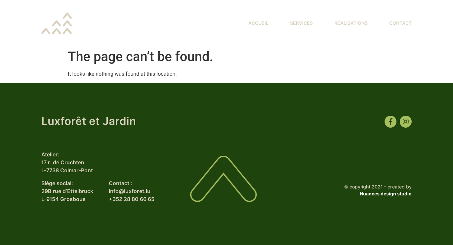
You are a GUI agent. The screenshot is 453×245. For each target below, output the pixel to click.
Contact (400, 23)
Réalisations (351, 23)
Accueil (258, 23)
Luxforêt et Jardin (88, 121)
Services (301, 23)
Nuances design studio (386, 193)
